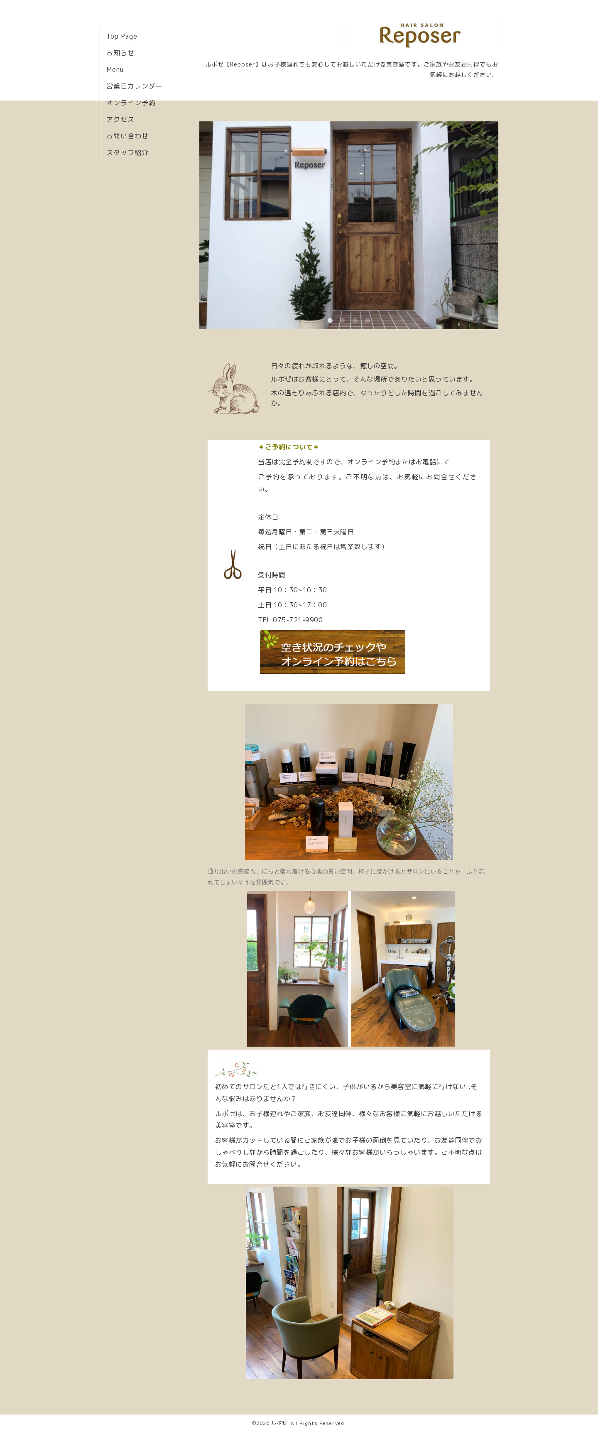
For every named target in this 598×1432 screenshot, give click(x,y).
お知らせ (120, 52)
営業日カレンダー (134, 86)
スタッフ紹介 (127, 152)
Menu (115, 69)
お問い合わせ (127, 135)
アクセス (120, 119)
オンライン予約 (131, 102)
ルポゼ (279, 1423)
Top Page (121, 36)
